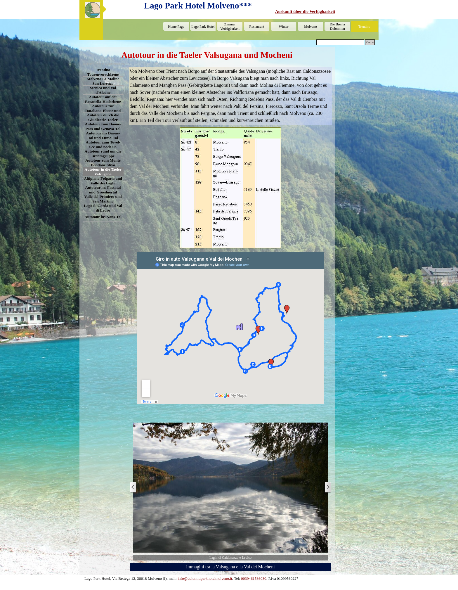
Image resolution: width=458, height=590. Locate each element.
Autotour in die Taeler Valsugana (103, 171)
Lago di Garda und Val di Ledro (103, 207)
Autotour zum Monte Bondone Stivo (102, 162)
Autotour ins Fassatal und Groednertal (103, 189)
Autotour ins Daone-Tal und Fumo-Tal (103, 135)
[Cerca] (340, 42)
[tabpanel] (326, 11)
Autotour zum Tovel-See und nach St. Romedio (103, 147)
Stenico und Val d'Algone (103, 90)
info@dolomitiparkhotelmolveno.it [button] (205, 578)
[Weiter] (327, 487)
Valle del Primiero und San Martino (103, 198)
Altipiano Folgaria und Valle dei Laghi (103, 180)
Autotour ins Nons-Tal (103, 216)
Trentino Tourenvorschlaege (103, 72)
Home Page (176, 27)
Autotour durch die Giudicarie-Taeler (103, 117)
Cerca (370, 42)
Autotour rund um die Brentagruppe (103, 153)
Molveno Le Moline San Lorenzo (103, 81)
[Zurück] (133, 487)
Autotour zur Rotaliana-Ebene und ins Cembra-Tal (103, 110)
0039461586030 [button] (253, 578)
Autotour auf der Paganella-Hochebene (103, 99)
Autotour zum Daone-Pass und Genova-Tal (103, 126)
